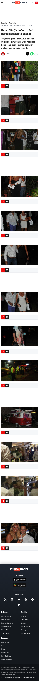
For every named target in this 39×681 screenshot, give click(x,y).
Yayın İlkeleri (5, 652)
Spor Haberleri (6, 620)
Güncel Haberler (6, 616)
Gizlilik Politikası (6, 659)
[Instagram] (12, 599)
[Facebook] (25, 599)
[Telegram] (32, 599)
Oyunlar (23, 623)
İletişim (3, 649)
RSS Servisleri (25, 633)
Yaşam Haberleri (6, 626)
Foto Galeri (12, 23)
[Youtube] (19, 599)
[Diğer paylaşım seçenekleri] (36, 53)
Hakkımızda (5, 642)
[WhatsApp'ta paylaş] (32, 53)
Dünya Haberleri (6, 630)
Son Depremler (25, 630)
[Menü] (2, 2)
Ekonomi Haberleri (7, 623)
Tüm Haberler (5, 633)
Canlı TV (23, 616)
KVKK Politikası (6, 656)
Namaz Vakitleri (26, 626)
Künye (3, 646)
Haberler (4, 23)
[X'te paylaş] (27, 53)
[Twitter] (5, 599)
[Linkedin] (19, 605)
